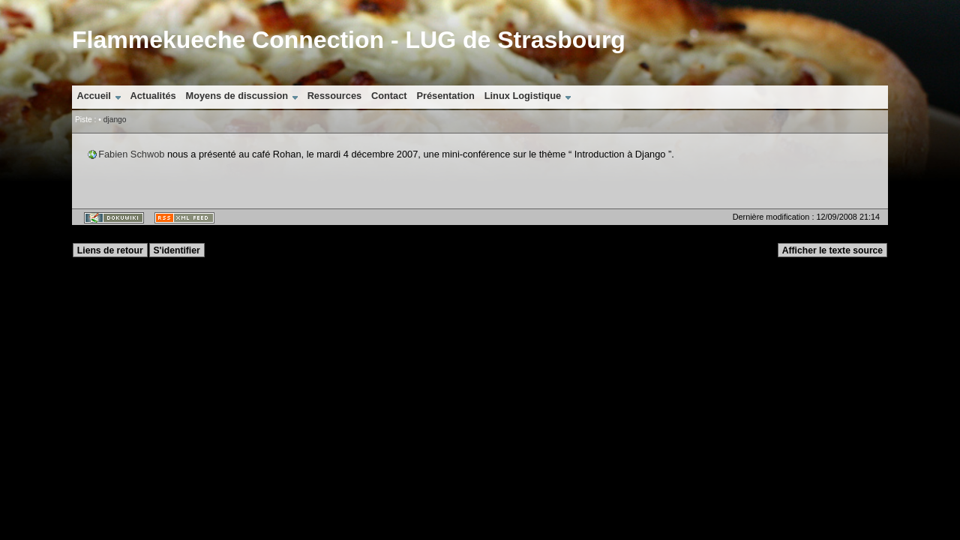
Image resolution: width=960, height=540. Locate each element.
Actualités (153, 95)
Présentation (445, 95)
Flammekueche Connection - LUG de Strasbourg (349, 39)
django (115, 120)
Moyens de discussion (236, 95)
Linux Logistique (522, 95)
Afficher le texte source (832, 250)
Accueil (93, 95)
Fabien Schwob (131, 154)
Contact (389, 95)
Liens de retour (110, 250)
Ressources (335, 95)
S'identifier (176, 250)
